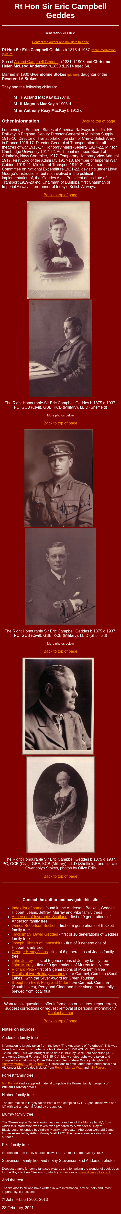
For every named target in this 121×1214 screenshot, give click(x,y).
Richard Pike (23, 969)
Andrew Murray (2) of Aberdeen (24, 1064)
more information (104, 50)
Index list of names (28, 908)
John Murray (22, 965)
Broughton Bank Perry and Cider (40, 982)
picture (7, 54)
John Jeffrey (22, 961)
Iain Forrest (97, 1067)
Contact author (60, 1013)
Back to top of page (98, 121)
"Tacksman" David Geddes (35, 934)
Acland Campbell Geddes (36, 62)
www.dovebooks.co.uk (95, 1172)
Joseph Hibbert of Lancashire (37, 943)
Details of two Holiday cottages (38, 974)
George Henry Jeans (30, 952)
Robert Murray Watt (68, 1067)
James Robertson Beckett (34, 925)
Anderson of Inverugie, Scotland (39, 917)
